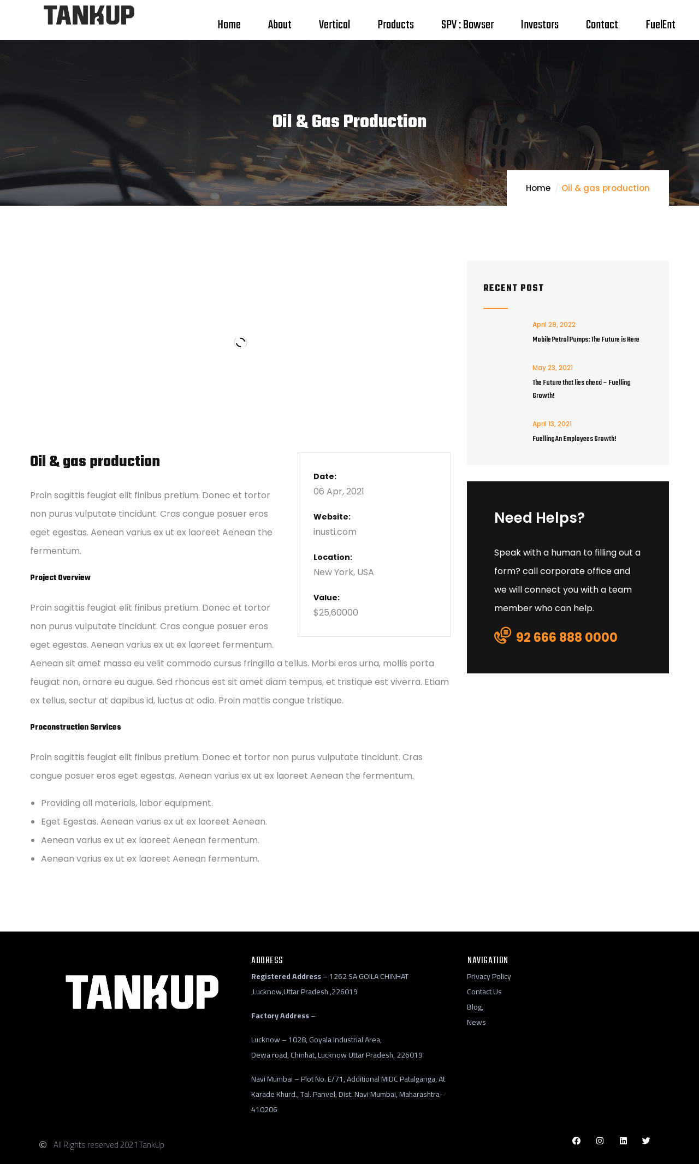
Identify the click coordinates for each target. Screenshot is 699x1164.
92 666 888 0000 (556, 637)
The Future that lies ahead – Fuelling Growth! (581, 389)
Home (538, 188)
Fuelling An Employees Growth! (574, 439)
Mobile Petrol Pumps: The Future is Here (585, 339)
